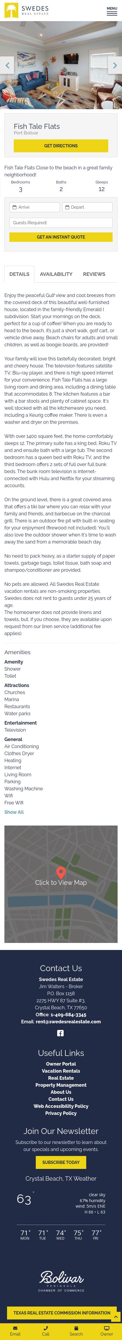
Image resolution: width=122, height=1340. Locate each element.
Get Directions (61, 146)
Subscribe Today (60, 1162)
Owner (106, 1331)
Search (76, 1331)
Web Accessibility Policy (60, 1106)
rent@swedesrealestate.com (68, 1022)
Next (115, 65)
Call (46, 1331)
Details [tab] (19, 274)
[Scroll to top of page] (116, 1317)
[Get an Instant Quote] (61, 237)
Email (15, 1331)
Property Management (61, 1085)
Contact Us (60, 1099)
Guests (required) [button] (30, 222)
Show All (14, 812)
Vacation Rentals (61, 1071)
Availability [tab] (56, 274)
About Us (61, 1092)
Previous (7, 65)
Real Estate (61, 1078)
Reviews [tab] (94, 274)
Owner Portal (61, 1064)
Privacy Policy (61, 1113)
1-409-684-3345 (68, 1014)
